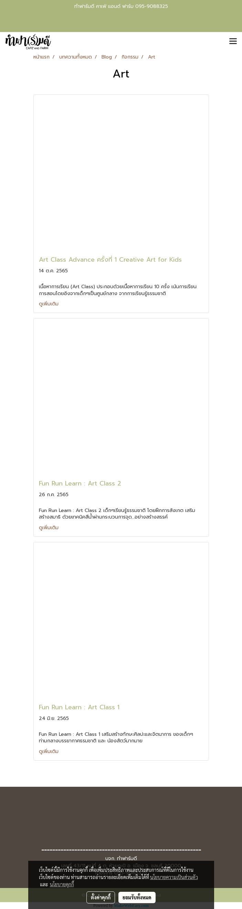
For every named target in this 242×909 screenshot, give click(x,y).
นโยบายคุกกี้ (62, 884)
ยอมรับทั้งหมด (137, 897)
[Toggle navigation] (233, 41)
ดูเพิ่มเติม (49, 303)
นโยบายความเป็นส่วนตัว (174, 877)
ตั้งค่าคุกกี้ (101, 897)
